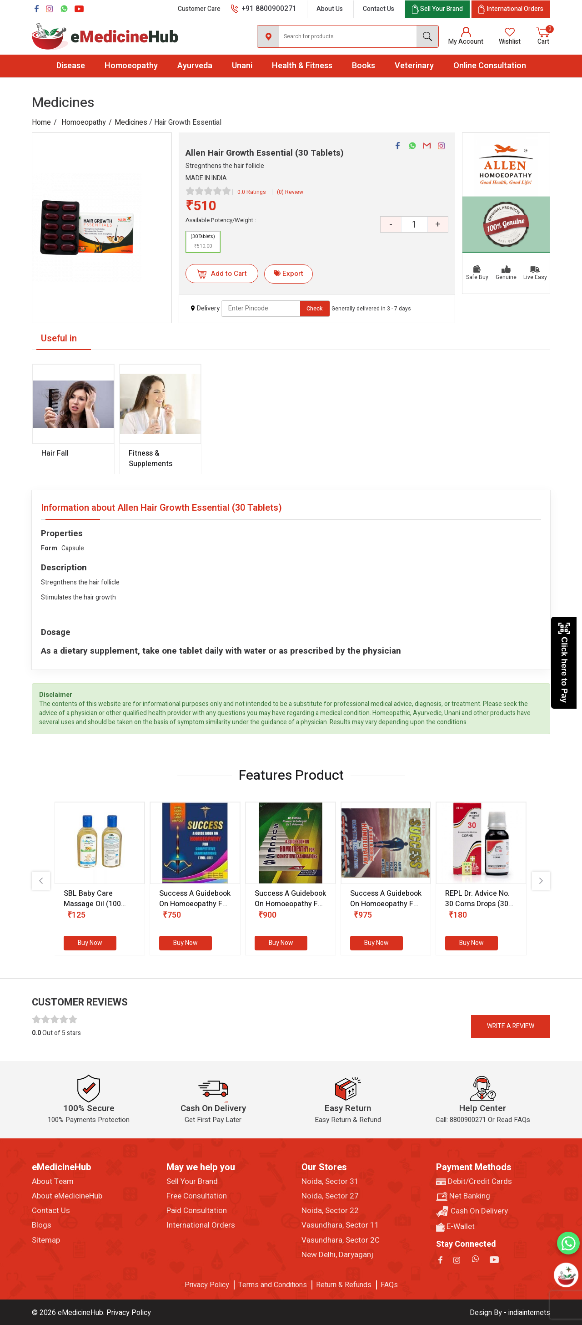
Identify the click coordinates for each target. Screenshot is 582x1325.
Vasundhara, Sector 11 (340, 1225)
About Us (329, 9)
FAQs (389, 1284)
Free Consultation (196, 1196)
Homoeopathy (131, 66)
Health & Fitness (302, 66)
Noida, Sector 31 (330, 1181)
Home (41, 122)
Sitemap (46, 1240)
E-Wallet (455, 1226)
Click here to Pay (564, 662)
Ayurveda (194, 66)
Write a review (510, 1026)
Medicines (131, 122)
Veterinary (414, 66)
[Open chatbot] (566, 1275)
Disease (70, 66)
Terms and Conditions (272, 1284)
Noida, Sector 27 (330, 1196)
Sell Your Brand (192, 1181)
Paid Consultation (196, 1210)
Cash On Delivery (472, 1211)
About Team (53, 1181)
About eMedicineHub (67, 1196)
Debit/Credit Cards (474, 1181)
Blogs (41, 1225)
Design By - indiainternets (510, 1312)
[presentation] (41, 881)
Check (314, 308)
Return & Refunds (343, 1284)
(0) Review (290, 192)
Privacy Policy (207, 1284)
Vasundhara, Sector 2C (340, 1240)
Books (363, 66)
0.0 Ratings (251, 192)
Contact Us (378, 9)
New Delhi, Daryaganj (337, 1254)
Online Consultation (489, 66)
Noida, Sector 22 (330, 1210)
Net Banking (463, 1196)
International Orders (200, 1225)
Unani (242, 66)
